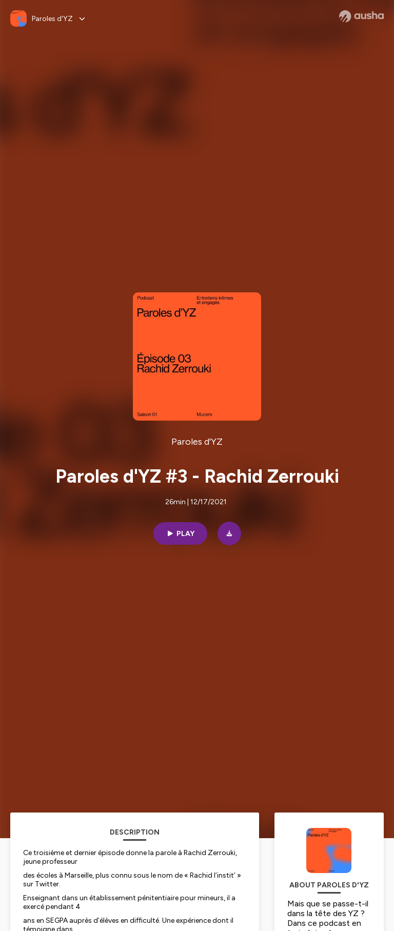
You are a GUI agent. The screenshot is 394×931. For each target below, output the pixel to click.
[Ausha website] (361, 16)
